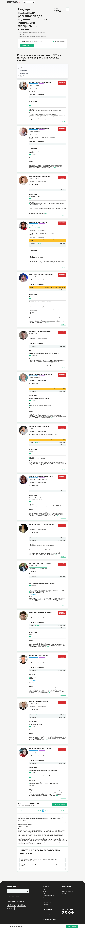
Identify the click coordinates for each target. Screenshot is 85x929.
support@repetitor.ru (47, 911)
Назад (20, 65)
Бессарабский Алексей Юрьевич (40, 563)
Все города (45, 904)
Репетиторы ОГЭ (47, 902)
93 (40, 810)
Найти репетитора (72, 926)
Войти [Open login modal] (75, 2)
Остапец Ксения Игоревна (38, 222)
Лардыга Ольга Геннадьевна (39, 128)
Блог (58, 2)
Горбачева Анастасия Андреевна (40, 274)
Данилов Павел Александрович (40, 82)
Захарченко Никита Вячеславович (41, 612)
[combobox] (27, 2)
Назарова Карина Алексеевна (39, 176)
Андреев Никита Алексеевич (39, 701)
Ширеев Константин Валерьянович (41, 524)
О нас (44, 891)
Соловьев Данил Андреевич (39, 426)
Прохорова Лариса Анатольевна (40, 374)
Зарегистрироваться (66, 889)
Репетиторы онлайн (47, 897)
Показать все (32, 594)
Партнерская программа (48, 895)
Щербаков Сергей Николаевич (40, 331)
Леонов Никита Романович (38, 655)
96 (48, 810)
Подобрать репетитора (27, 45)
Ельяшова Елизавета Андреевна (40, 748)
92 (38, 810)
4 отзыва (38, 335)
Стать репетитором (66, 2)
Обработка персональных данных (50, 913)
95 (45, 810)
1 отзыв (38, 227)
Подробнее (63, 121)
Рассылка (64, 893)
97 (50, 810)
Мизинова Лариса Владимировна (41, 476)
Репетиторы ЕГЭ (47, 899)
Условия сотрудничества (67, 891)
